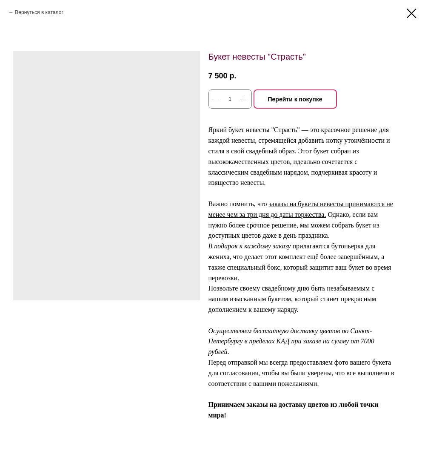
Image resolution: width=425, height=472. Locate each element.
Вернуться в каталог (39, 12)
